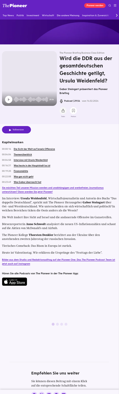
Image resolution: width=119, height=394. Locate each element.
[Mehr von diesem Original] (59, 31)
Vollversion (18, 129)
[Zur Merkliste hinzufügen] (73, 110)
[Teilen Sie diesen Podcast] (63, 110)
